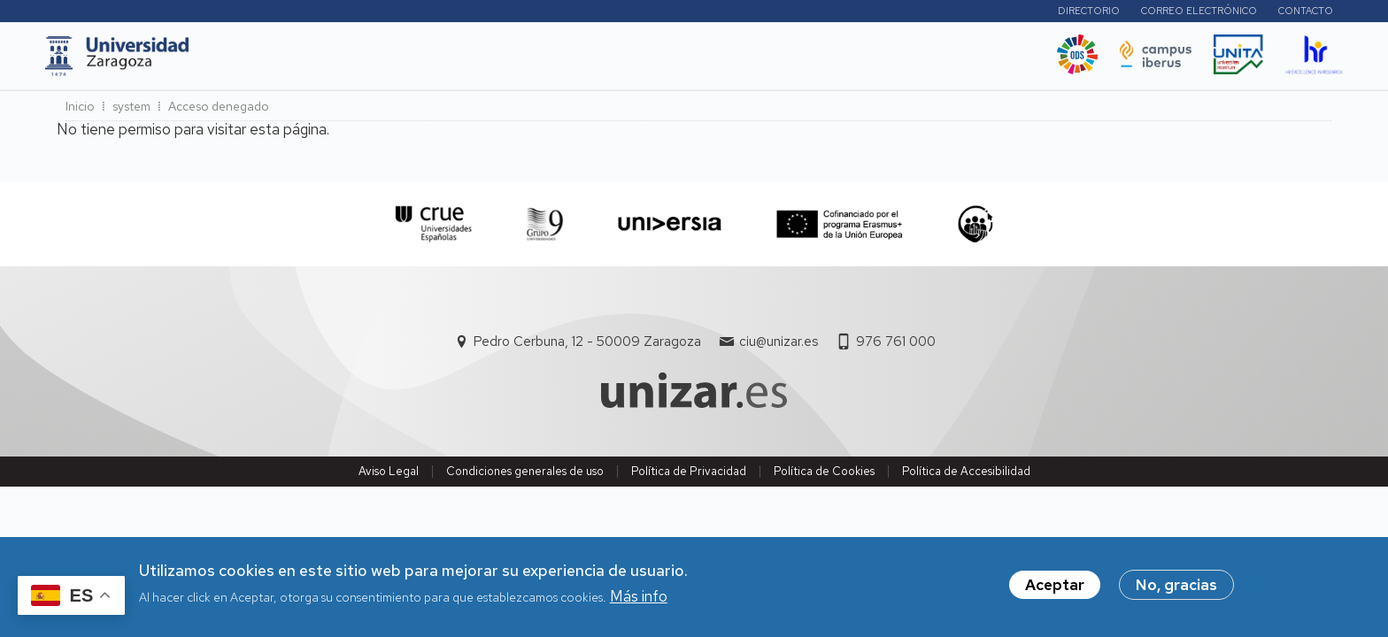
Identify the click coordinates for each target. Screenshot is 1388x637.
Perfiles (982, 12)
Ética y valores (781, 61)
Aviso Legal (389, 475)
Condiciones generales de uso (525, 475)
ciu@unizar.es (778, 347)
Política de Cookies (824, 475)
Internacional (509, 61)
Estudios (352, 61)
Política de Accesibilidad (966, 475)
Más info (638, 599)
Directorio (1076, 13)
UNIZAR (270, 61)
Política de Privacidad (688, 475)
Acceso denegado (218, 111)
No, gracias (1176, 588)
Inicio (80, 111)
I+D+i (423, 61)
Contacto (1293, 13)
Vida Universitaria (643, 61)
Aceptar (1054, 588)
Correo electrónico (1187, 13)
